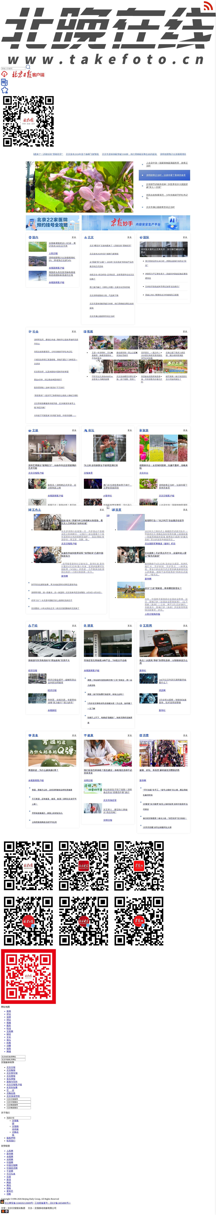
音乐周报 (11, 1079)
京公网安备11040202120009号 (19, 1203)
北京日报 (11, 1067)
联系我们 (11, 1141)
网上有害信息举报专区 (20, 1212)
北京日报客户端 (14, 1084)
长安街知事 (12, 1087)
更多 (74, 237)
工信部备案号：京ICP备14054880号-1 (52, 1203)
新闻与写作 (12, 1082)
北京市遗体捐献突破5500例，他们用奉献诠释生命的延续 (132, 154)
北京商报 (11, 1076)
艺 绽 (10, 1090)
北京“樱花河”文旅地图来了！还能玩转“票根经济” (42, 154)
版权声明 (11, 1138)
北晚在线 (11, 1093)
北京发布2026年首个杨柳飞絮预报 (85, 154)
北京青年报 (12, 1073)
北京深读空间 (13, 1096)
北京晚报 (11, 1070)
